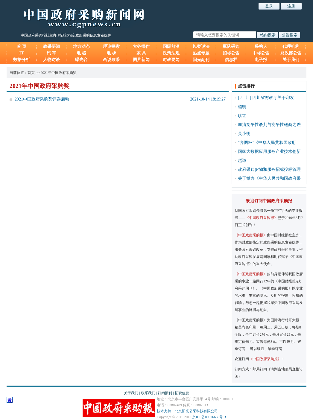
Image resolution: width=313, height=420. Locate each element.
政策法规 (171, 53)
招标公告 (231, 53)
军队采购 (231, 46)
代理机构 (290, 46)
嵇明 (242, 106)
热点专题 (201, 53)
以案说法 (201, 46)
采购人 (261, 46)
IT (21, 53)
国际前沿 (171, 46)
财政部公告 (290, 53)
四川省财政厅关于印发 (273, 97)
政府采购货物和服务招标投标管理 (269, 169)
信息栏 (231, 59)
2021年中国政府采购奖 (59, 73)
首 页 (21, 46)
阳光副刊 (201, 59)
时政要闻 (171, 59)
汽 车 (51, 53)
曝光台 (81, 59)
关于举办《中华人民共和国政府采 (269, 178)
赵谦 (242, 160)
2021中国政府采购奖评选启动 (42, 99)
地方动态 (81, 46)
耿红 (242, 115)
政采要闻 (51, 46)
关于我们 (290, 59)
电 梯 (111, 53)
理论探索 (111, 46)
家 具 (141, 53)
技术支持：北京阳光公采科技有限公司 (187, 411)
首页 (31, 73)
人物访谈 (51, 59)
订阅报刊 (165, 393)
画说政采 (111, 59)
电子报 (261, 59)
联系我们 (148, 393)
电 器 (81, 53)
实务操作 (141, 46)
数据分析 (21, 59)
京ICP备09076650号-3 (209, 417)
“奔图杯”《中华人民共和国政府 (267, 142)
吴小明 (244, 133)
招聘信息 (182, 393)
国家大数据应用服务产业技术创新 (269, 151)
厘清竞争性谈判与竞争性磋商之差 (269, 124)
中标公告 (261, 53)
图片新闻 (141, 59)
